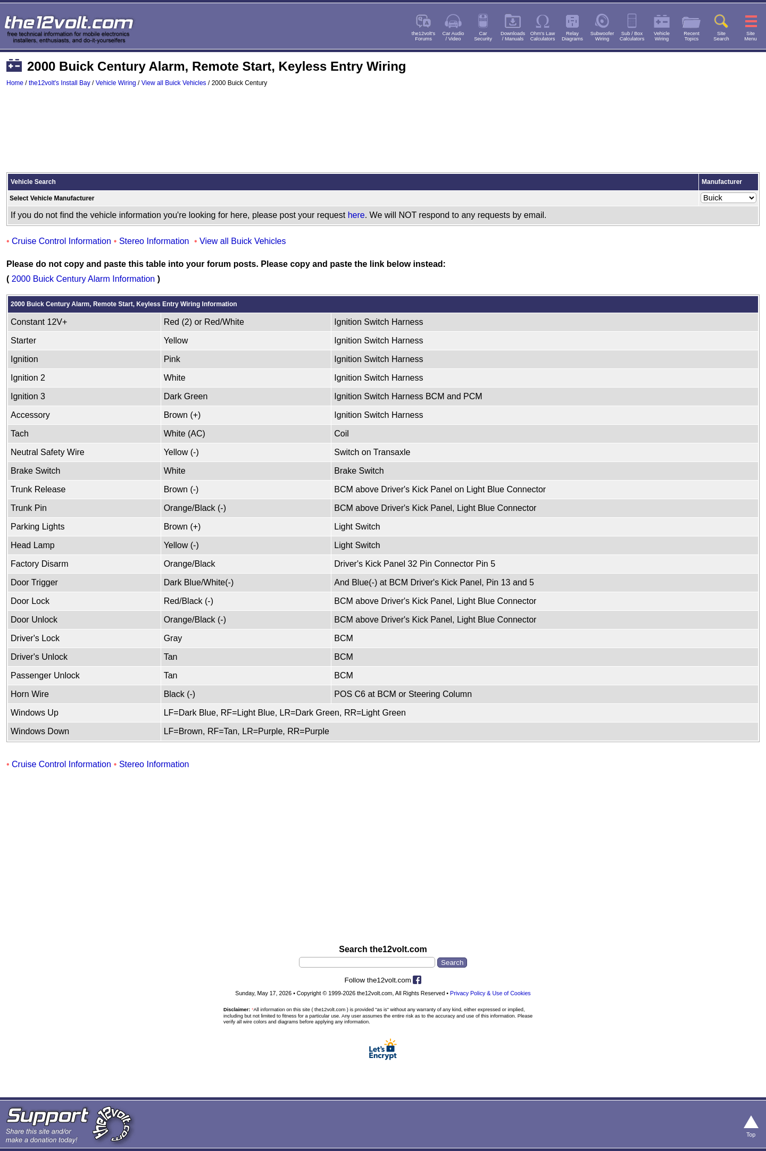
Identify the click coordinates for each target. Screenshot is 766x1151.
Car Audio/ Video (453, 36)
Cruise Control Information (61, 241)
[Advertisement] (383, 134)
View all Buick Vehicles (173, 83)
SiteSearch (721, 36)
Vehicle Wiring (116, 83)
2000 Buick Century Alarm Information (83, 278)
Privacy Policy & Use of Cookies (490, 993)
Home (14, 83)
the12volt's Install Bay (59, 83)
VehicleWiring (662, 36)
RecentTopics (692, 36)
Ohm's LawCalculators (542, 36)
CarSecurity (483, 36)
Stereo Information (154, 241)
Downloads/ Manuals (513, 36)
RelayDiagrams (572, 36)
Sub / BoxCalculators (632, 36)
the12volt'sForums (423, 36)
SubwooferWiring (602, 36)
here (356, 215)
